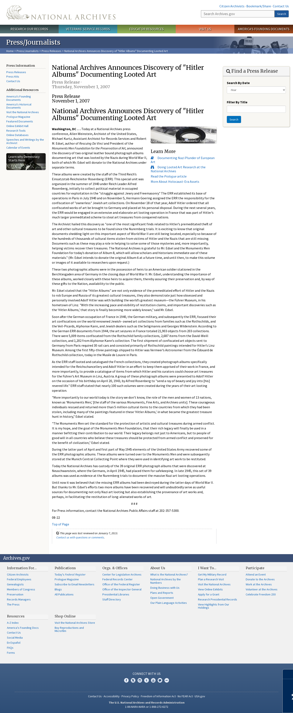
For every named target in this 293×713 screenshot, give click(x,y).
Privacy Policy (130, 696)
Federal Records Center (117, 579)
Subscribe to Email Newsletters (74, 584)
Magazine (18, 117)
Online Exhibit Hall (17, 126)
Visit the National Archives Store (75, 623)
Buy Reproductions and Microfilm (69, 629)
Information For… (22, 568)
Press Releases (51, 51)
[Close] (288, 674)
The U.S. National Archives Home (60, 12)
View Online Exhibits (210, 589)
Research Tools (16, 130)
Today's (70, 574)
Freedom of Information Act (158, 696)
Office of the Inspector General (121, 589)
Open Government (162, 598)
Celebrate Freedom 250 (261, 594)
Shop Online (65, 616)
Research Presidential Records (217, 599)
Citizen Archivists (231, 6)
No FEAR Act (185, 696)
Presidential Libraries (115, 594)
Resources (16, 616)
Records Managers (19, 599)
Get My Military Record (212, 574)
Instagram (139, 680)
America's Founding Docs (23, 628)
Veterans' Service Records (88, 29)
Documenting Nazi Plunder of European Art (183, 160)
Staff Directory (111, 599)
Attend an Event (256, 574)
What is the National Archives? (169, 574)
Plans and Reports (161, 593)
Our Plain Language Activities (168, 603)
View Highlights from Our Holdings (213, 606)
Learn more (255, 705)
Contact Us (281, 6)
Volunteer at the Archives (261, 589)
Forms (11, 653)
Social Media (15, 637)
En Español (13, 642)
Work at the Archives (259, 584)
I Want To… (207, 568)
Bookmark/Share (258, 6)
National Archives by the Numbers (165, 581)
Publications (65, 568)
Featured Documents (19, 121)
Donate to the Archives (260, 579)
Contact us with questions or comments (80, 537)
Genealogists (15, 584)
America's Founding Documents (263, 29)
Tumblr (146, 680)
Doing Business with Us (164, 588)
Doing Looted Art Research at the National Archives (178, 169)
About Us (157, 568)
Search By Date (238, 83)
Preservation (15, 594)
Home (10, 51)
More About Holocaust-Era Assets (175, 181)
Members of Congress (21, 589)
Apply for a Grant (208, 594)
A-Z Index (12, 623)
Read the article (169, 176)
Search (281, 14)
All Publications (64, 594)
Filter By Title (237, 102)
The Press (13, 604)
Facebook (126, 680)
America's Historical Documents (18, 106)
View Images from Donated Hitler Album (180, 141)
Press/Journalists (28, 51)
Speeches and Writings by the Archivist (25, 141)
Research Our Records (29, 29)
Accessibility (112, 696)
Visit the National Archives (22, 112)
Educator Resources (146, 29)
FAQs (10, 647)
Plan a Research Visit (211, 579)
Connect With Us (147, 674)
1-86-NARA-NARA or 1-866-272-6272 (146, 707)
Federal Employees (19, 579)
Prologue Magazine (67, 579)
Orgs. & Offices (115, 568)
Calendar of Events (18, 147)
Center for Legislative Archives (121, 574)
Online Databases (17, 135)
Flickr (166, 680)
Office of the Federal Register (121, 584)
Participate (255, 568)
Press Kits (12, 76)
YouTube (153, 680)
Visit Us (205, 29)
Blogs (58, 589)
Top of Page (60, 524)
